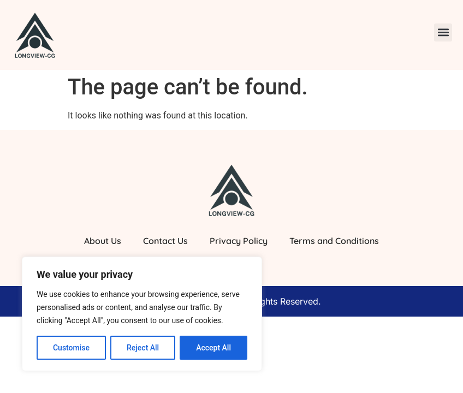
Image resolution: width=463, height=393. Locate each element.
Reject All (143, 347)
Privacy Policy (239, 240)
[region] (142, 314)
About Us (102, 240)
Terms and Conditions (334, 240)
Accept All (213, 347)
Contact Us (165, 240)
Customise (71, 347)
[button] (443, 32)
